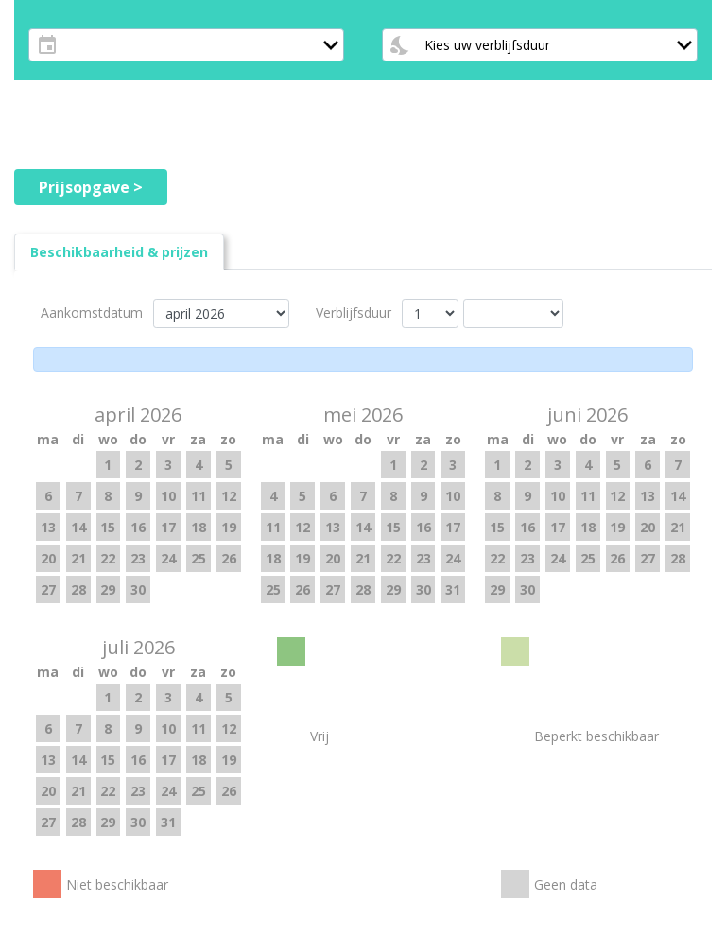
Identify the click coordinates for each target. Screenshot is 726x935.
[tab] (119, 252)
